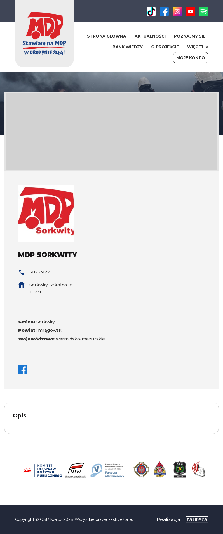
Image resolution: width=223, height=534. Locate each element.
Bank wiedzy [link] (127, 46)
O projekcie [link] (165, 46)
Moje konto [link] (190, 57)
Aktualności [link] (150, 36)
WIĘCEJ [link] (195, 46)
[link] (151, 14)
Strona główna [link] (106, 36)
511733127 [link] (39, 272)
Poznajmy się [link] (189, 36)
